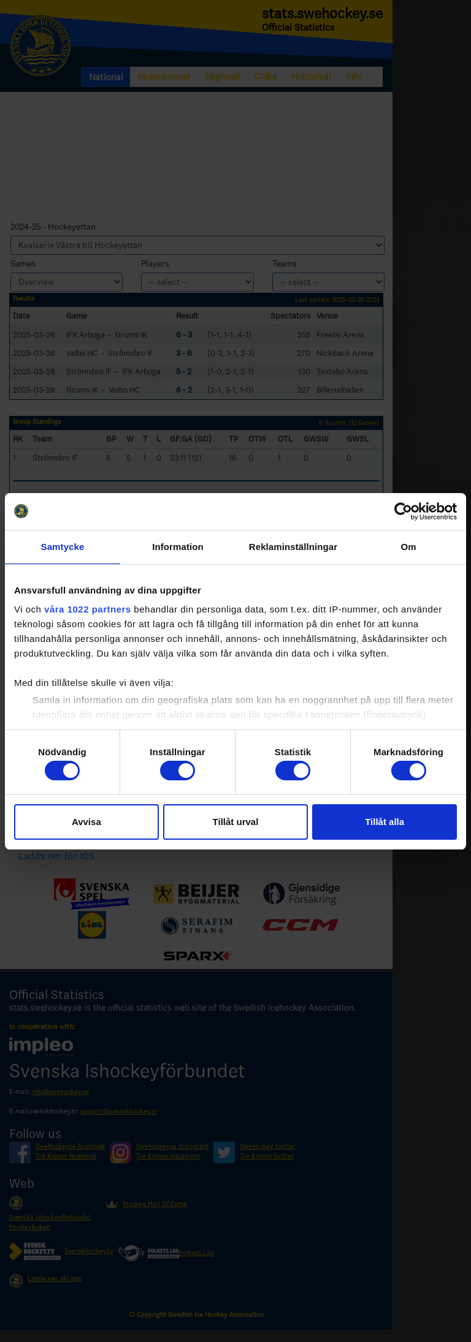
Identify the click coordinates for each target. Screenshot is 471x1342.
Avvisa (86, 821)
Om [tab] (408, 546)
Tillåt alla (384, 821)
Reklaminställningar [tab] (293, 546)
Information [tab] (178, 546)
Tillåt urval (236, 821)
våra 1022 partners (87, 609)
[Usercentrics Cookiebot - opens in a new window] (403, 511)
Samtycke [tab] (63, 546)
